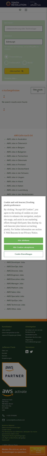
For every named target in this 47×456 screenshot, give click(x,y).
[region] (23, 228)
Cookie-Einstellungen (23, 254)
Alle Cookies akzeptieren (23, 247)
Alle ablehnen (23, 240)
